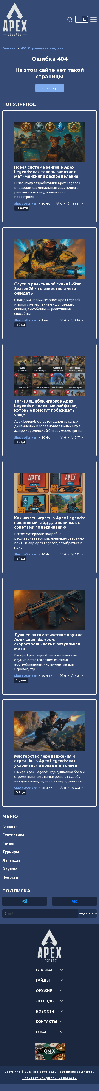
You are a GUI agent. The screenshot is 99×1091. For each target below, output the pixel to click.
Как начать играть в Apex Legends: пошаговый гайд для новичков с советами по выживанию (49, 522)
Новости (21, 207)
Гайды (20, 324)
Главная (10, 826)
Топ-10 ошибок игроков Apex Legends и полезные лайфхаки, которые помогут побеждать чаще (45, 408)
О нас (41, 1032)
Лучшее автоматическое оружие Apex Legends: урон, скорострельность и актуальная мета (48, 641)
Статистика (13, 835)
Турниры (10, 852)
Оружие (21, 680)
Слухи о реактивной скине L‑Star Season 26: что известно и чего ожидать (47, 288)
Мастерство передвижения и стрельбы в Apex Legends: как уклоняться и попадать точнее (45, 761)
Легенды (11, 860)
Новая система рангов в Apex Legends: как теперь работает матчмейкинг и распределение (46, 171)
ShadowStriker (25, 203)
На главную (50, 88)
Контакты (46, 1022)
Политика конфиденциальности (49, 1078)
